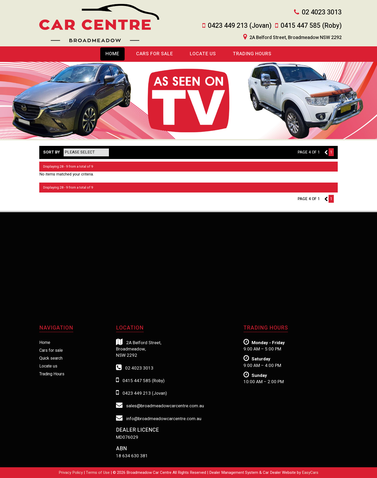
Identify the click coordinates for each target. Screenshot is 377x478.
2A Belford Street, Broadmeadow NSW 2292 (296, 37)
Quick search (51, 358)
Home (112, 53)
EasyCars (310, 472)
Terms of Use (98, 472)
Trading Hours (252, 53)
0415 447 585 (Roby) (311, 26)
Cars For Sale (154, 53)
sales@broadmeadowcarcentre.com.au (160, 405)
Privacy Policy (71, 472)
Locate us (203, 53)
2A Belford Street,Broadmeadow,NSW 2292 (138, 349)
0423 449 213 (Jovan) (239, 26)
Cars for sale (51, 350)
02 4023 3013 (322, 12)
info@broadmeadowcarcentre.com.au (158, 418)
